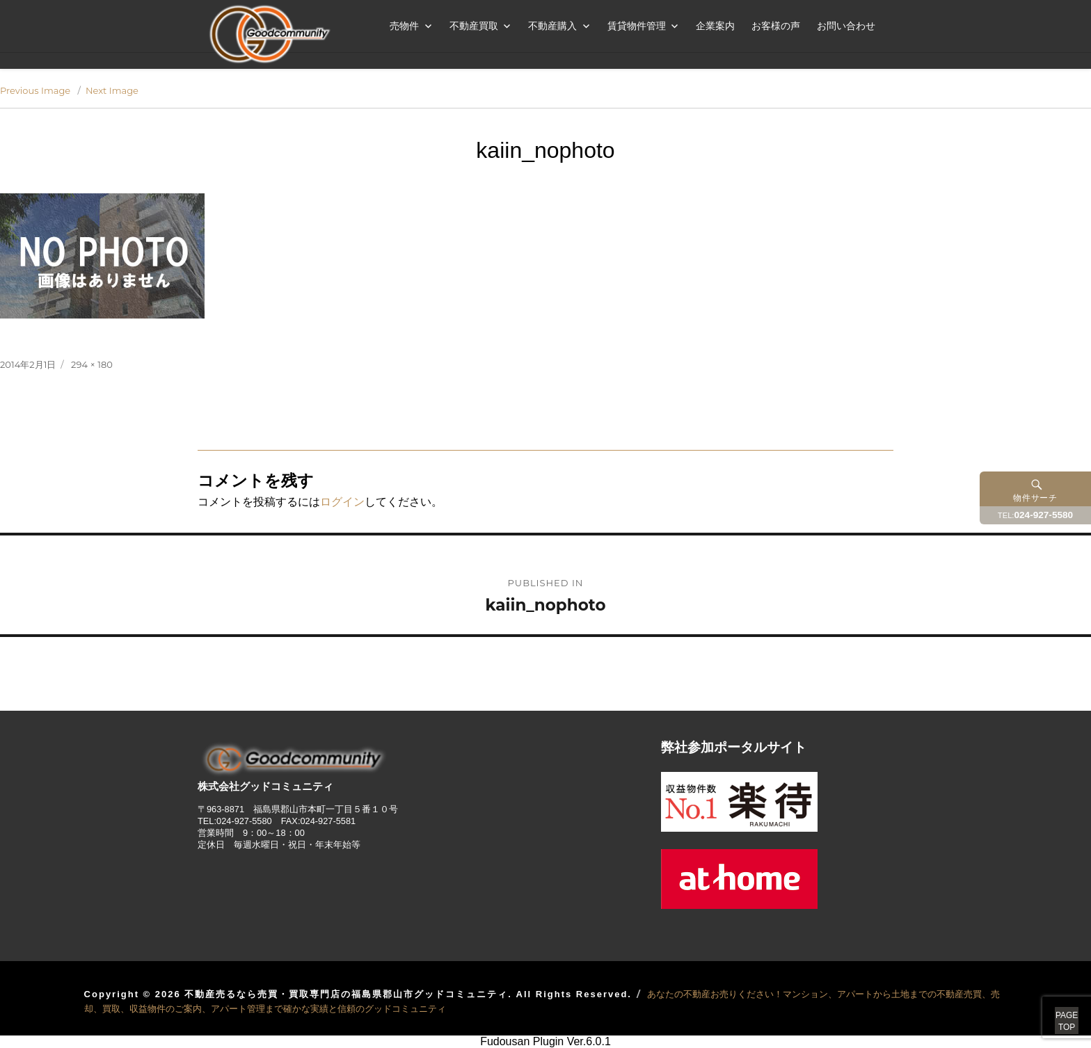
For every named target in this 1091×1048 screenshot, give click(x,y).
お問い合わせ (846, 25)
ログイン (342, 502)
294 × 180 (92, 364)
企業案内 (715, 25)
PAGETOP (1050, 1006)
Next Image (112, 90)
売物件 (404, 25)
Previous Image (35, 90)
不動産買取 (473, 25)
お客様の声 (775, 25)
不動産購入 (552, 25)
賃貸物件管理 (636, 25)
